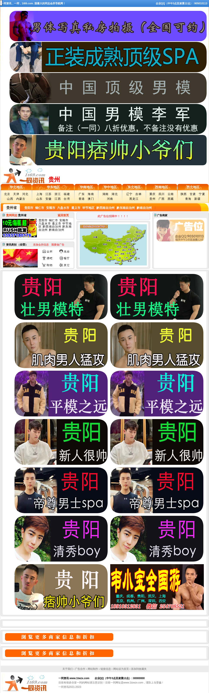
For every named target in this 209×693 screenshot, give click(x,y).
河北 (25, 194)
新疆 (197, 198)
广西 (162, 198)
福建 (67, 194)
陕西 (184, 194)
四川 (162, 194)
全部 (22, 244)
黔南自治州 (144, 208)
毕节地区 (87, 208)
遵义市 (75, 208)
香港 (82, 198)
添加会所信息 (41, 244)
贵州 (152, 198)
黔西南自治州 (105, 208)
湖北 (115, 194)
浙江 (58, 194)
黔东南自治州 (125, 208)
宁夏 (202, 194)
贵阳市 (28, 208)
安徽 (48, 198)
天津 (16, 194)
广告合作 (80, 668)
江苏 (48, 194)
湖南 (105, 194)
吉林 (138, 194)
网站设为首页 (121, 668)
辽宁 (129, 194)
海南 (91, 194)
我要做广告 (57, 244)
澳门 (91, 198)
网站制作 (93, 668)
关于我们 (67, 668)
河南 (110, 198)
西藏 (171, 198)
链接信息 (105, 668)
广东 (82, 194)
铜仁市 (39, 208)
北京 (7, 194)
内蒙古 (21, 198)
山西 (10, 198)
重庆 (152, 194)
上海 (39, 194)
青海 (188, 198)
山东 (39, 198)
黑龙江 (134, 198)
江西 (58, 198)
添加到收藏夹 (139, 668)
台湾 (67, 198)
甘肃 (193, 194)
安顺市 (50, 208)
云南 (171, 194)
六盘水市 (62, 208)
